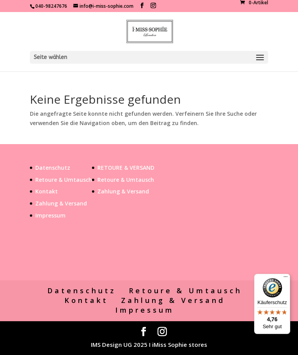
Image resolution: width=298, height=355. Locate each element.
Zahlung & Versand (61, 203)
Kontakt (46, 191)
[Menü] (285, 278)
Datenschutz (52, 167)
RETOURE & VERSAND (125, 167)
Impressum (50, 215)
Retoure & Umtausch (63, 179)
